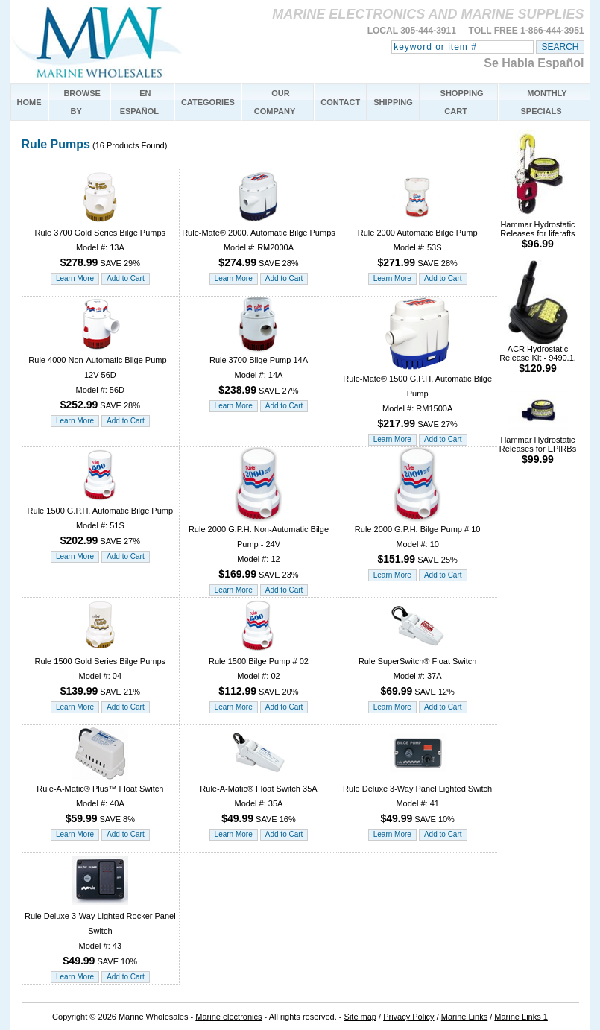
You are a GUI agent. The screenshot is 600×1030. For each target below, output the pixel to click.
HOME (29, 102)
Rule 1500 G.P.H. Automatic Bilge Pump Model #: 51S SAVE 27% (100, 521)
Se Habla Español (534, 63)
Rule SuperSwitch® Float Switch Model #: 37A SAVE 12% (418, 671)
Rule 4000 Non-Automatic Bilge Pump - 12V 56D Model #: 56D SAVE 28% (99, 377)
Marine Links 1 (521, 1016)
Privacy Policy (408, 1016)
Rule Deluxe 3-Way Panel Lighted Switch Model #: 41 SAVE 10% (417, 799)
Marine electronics (228, 1016)
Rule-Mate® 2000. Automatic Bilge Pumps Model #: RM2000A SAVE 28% (258, 243)
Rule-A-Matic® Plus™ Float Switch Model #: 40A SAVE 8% (100, 799)
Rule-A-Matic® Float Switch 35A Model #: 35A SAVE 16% (258, 799)
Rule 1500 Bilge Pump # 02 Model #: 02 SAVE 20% (259, 671)
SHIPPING (393, 102)
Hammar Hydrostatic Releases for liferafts (537, 230)
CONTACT (340, 102)
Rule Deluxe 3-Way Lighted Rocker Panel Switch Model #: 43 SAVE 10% (100, 933)
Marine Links (464, 1016)
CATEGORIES (208, 102)
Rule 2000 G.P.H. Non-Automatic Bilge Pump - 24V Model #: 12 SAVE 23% (259, 546)
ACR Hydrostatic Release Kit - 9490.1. (537, 355)
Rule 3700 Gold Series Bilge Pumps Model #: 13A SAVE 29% (100, 243)
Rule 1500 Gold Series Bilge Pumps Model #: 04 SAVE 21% (100, 671)
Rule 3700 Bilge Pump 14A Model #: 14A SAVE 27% (258, 370)
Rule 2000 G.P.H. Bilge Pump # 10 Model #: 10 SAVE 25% (418, 539)
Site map (360, 1016)
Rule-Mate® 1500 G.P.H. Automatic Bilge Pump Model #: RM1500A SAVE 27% (417, 396)
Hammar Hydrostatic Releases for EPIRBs (537, 446)
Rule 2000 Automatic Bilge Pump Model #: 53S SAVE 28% (418, 243)
